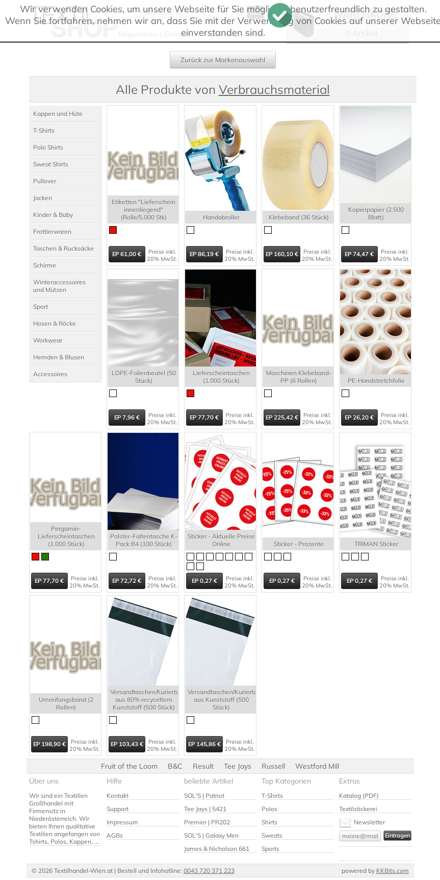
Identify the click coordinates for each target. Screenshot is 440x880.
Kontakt (117, 795)
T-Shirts (44, 130)
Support (117, 809)
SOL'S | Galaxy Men (211, 835)
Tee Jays (237, 766)
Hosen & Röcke (54, 323)
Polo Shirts (48, 147)
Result (203, 766)
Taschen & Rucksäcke (63, 248)
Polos (269, 809)
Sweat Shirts (50, 164)
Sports (270, 848)
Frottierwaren (52, 231)
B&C (175, 766)
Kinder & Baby (53, 214)
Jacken (42, 198)
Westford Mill (317, 766)
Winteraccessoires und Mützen (59, 286)
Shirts (269, 822)
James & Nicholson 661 (216, 848)
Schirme (44, 265)
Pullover (44, 181)
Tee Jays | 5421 (205, 809)
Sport (40, 306)
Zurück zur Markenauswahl (222, 60)
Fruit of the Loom (129, 766)
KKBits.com (392, 870)
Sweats (272, 835)
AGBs (115, 835)
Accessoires (50, 374)
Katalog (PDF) (359, 795)
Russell (273, 766)
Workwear (47, 340)
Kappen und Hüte (58, 113)
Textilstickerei (358, 809)
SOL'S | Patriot (204, 795)
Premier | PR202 (207, 822)
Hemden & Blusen (58, 357)
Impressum (122, 822)
